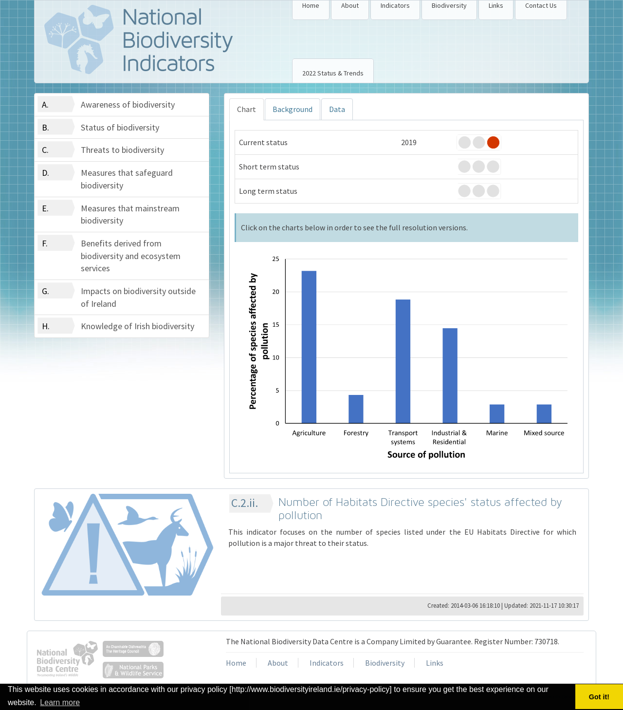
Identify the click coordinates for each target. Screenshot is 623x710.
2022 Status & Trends (333, 73)
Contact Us (541, 5)
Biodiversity (449, 5)
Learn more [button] (60, 702)
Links (496, 5)
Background (292, 109)
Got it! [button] (599, 697)
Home (310, 5)
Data (337, 109)
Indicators (395, 5)
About (350, 5)
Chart (246, 109)
